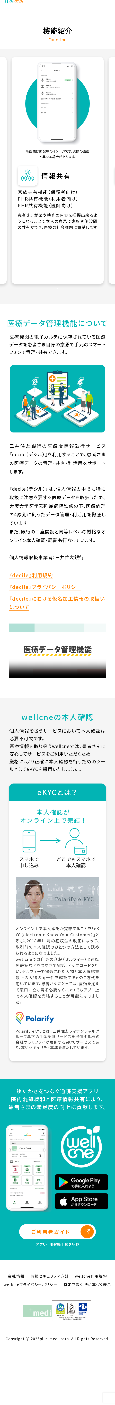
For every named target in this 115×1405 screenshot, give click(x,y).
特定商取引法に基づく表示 (87, 1339)
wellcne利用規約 (91, 1331)
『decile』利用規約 (31, 630)
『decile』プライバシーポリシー (45, 641)
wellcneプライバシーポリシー (30, 1339)
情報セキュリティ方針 (50, 1331)
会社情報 (16, 1331)
